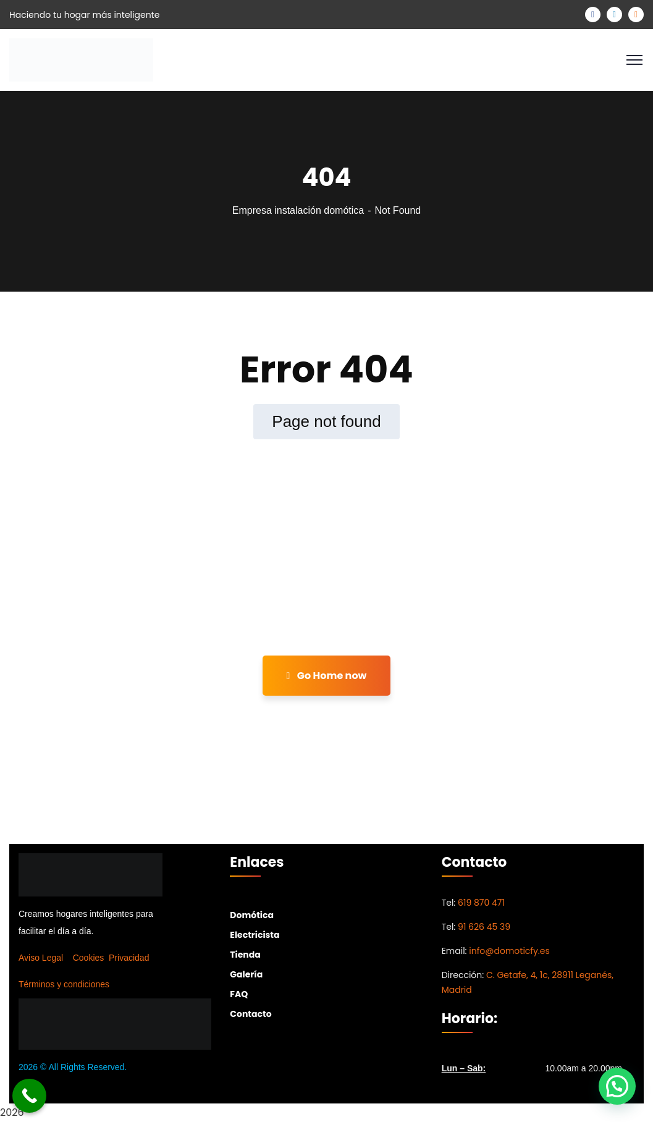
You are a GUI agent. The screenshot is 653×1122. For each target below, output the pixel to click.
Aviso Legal (41, 958)
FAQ (239, 994)
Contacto (250, 1014)
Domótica (252, 915)
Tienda (245, 954)
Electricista (254, 935)
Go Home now (327, 676)
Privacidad (129, 958)
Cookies (88, 958)
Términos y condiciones (64, 984)
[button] (617, 1086)
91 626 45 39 (484, 927)
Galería (246, 974)
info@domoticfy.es (509, 951)
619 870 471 (481, 902)
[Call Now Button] (29, 1096)
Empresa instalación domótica (298, 210)
